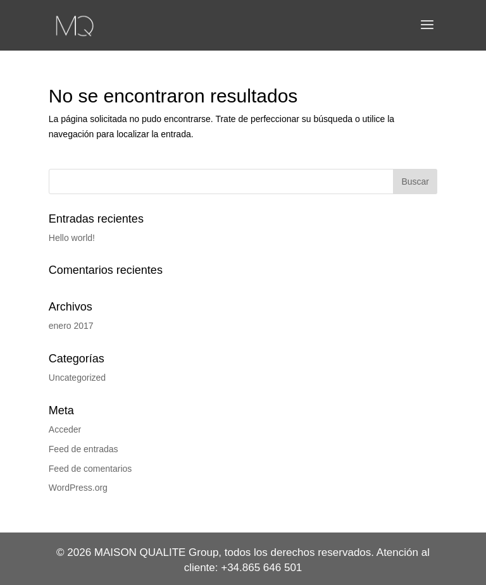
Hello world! (72, 238)
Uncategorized (77, 378)
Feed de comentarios (90, 469)
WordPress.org (78, 488)
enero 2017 (71, 326)
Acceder (65, 429)
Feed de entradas (83, 449)
